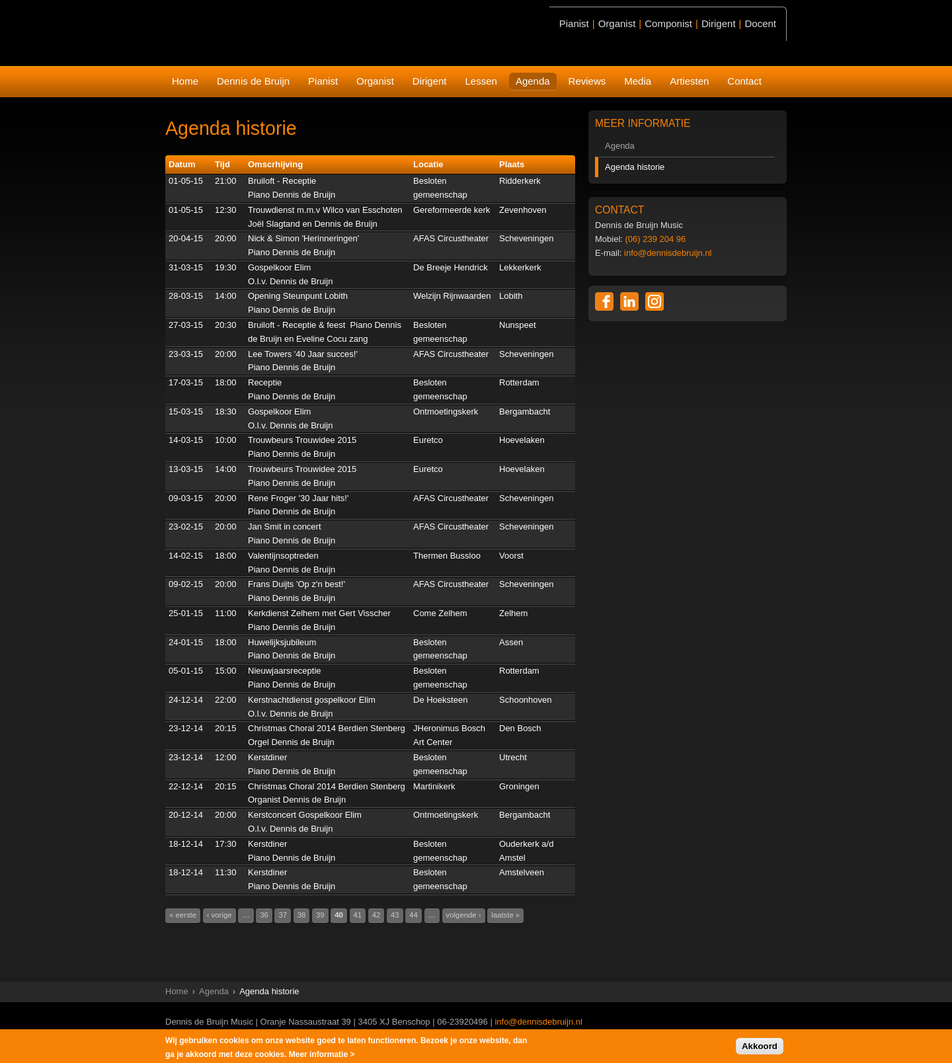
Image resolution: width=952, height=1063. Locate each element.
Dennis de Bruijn (253, 81)
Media (637, 81)
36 (264, 915)
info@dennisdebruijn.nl (667, 253)
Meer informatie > (322, 1055)
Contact (744, 81)
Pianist (323, 81)
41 (358, 915)
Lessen (481, 81)
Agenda (533, 81)
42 (376, 915)
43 (395, 915)
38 (302, 915)
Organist (375, 81)
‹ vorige (219, 915)
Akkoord (759, 1047)
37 (282, 915)
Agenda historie (634, 167)
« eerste (182, 915)
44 (413, 915)
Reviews (587, 81)
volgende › (463, 915)
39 (320, 915)
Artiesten (689, 81)
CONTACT (619, 210)
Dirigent (430, 81)
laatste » (505, 915)
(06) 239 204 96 (655, 239)
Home (185, 81)
